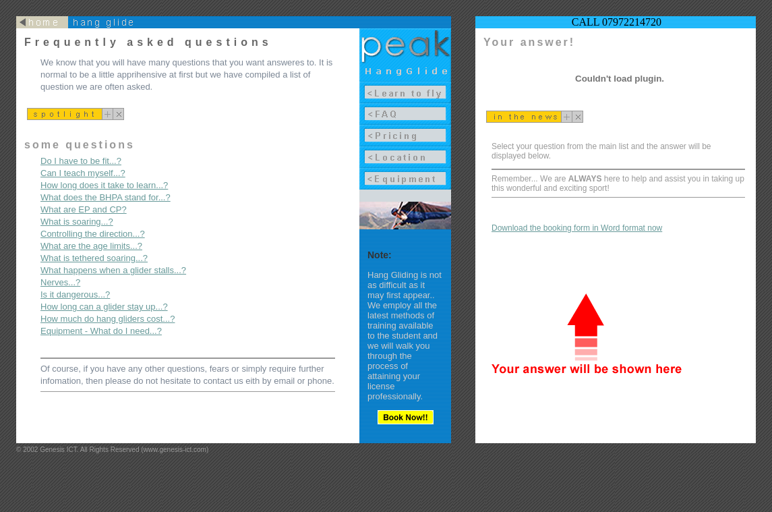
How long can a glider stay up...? (104, 307)
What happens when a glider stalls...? (113, 270)
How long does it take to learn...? (104, 185)
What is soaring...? (76, 222)
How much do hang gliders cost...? (107, 319)
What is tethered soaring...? (94, 258)
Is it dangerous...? (75, 294)
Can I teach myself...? (82, 173)
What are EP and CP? (83, 209)
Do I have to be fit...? (80, 161)
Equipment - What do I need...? (101, 331)
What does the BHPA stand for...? (105, 197)
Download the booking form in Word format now (577, 228)
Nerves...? (60, 282)
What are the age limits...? (91, 246)
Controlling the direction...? (92, 234)
